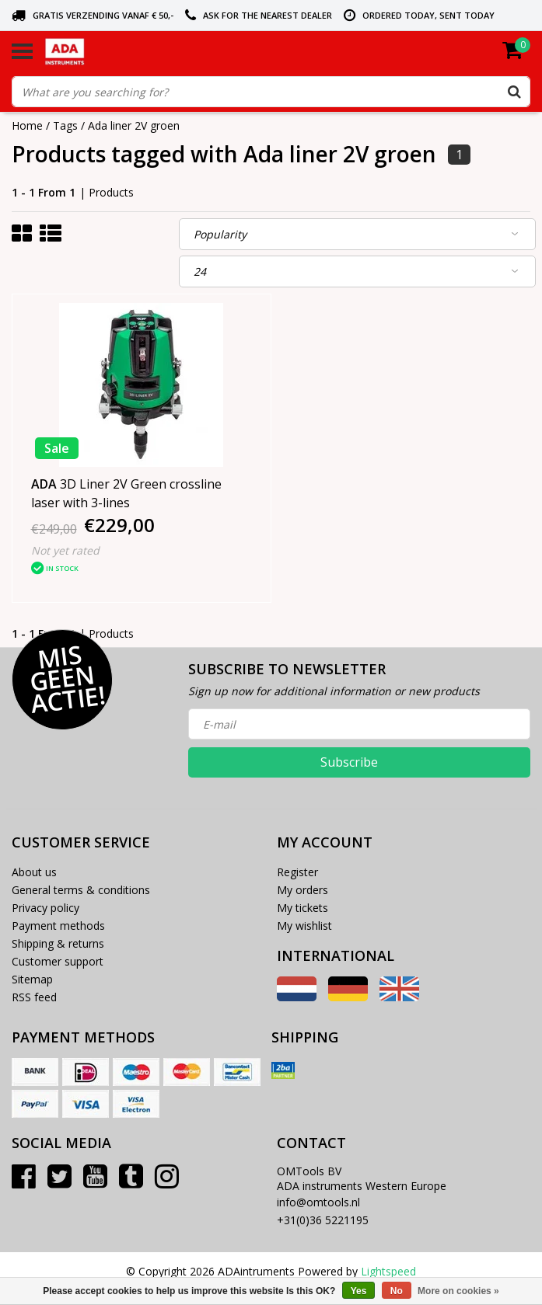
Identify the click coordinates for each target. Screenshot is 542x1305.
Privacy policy (45, 907)
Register (297, 872)
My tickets (302, 907)
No (396, 1291)
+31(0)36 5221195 (323, 1220)
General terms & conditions (81, 889)
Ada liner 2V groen (134, 125)
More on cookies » (458, 1291)
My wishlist (304, 925)
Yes (359, 1291)
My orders (302, 889)
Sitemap (32, 979)
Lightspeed (388, 1271)
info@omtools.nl (318, 1202)
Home (27, 125)
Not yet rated (65, 550)
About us (34, 872)
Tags (65, 125)
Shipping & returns (58, 943)
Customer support (57, 961)
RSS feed (34, 997)
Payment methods (58, 925)
